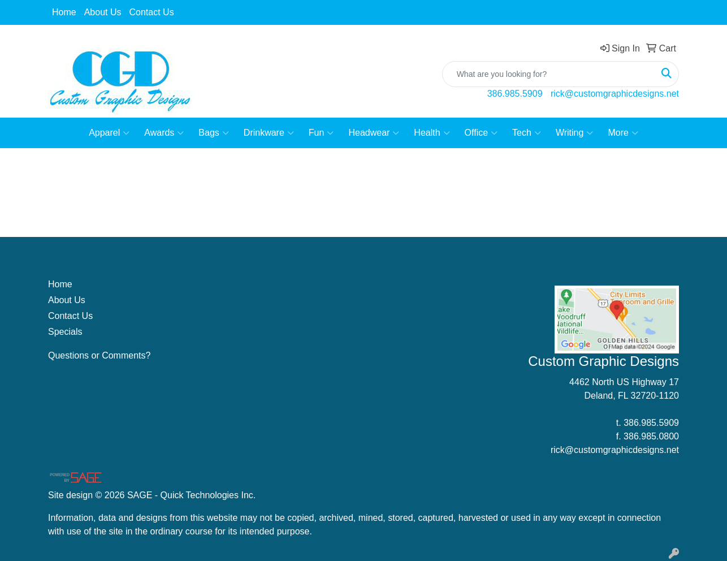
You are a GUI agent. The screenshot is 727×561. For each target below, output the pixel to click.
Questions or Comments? (99, 355)
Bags (213, 133)
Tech (526, 133)
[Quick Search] (548, 74)
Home (64, 12)
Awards (164, 133)
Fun (321, 133)
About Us (103, 12)
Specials (65, 331)
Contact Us (151, 12)
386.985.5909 (515, 93)
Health (431, 133)
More (623, 133)
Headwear (373, 133)
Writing (575, 133)
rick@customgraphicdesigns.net (615, 93)
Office (481, 133)
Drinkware (269, 133)
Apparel (109, 133)
